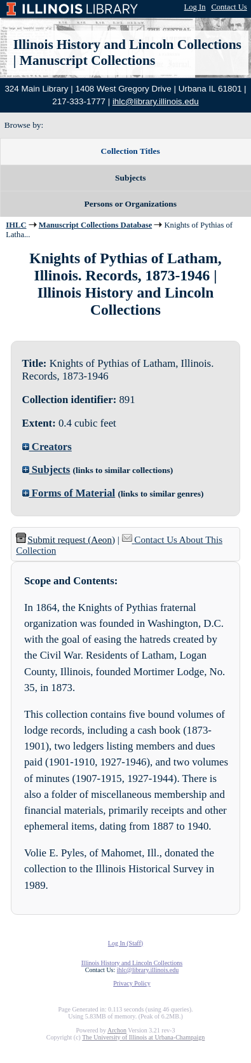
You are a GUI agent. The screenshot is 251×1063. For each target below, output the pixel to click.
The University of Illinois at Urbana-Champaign (143, 1037)
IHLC (16, 225)
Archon (116, 1030)
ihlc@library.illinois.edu (155, 101)
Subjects (46, 469)
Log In (195, 7)
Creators (47, 447)
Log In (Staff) (125, 943)
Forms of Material (69, 493)
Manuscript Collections (87, 60)
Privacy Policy (132, 983)
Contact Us (229, 7)
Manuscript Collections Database (95, 225)
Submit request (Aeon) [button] (65, 540)
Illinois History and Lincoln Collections (127, 44)
